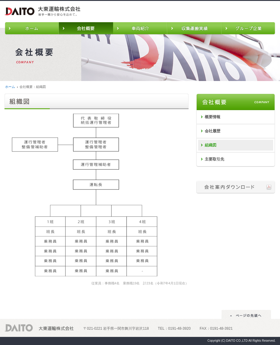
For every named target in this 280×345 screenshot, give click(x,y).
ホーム (31, 28)
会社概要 (86, 28)
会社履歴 (212, 131)
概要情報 (212, 117)
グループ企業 (249, 28)
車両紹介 (140, 28)
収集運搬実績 (194, 28)
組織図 (210, 145)
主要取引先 (214, 159)
